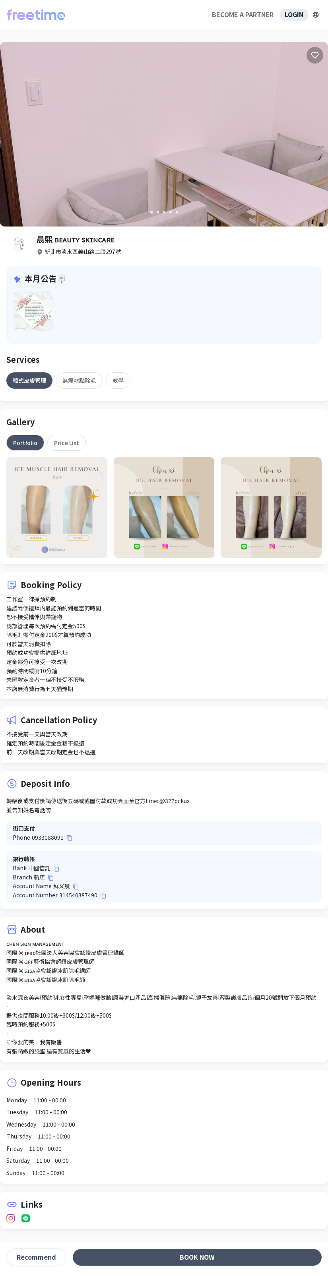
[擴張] (316, 15)
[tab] (29, 380)
